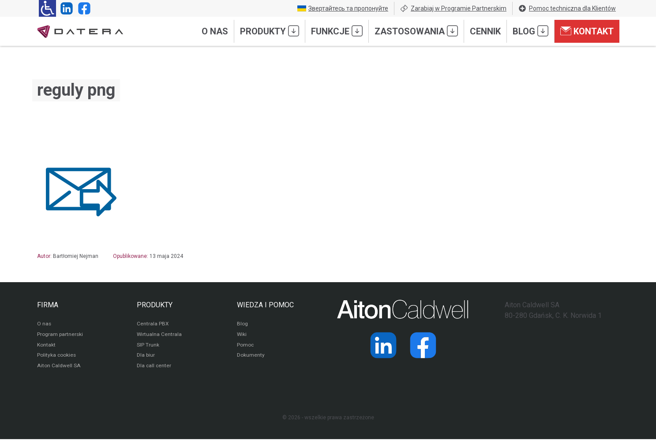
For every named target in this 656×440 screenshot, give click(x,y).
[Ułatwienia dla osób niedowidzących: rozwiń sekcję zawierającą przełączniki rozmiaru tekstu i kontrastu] (47, 8)
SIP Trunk (148, 346)
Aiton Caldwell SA (58, 367)
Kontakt (587, 31)
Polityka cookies (57, 356)
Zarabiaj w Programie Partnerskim (453, 8)
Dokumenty (251, 356)
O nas (215, 31)
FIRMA (47, 305)
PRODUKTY (154, 305)
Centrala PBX (153, 324)
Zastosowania (416, 31)
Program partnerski (60, 335)
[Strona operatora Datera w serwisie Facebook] (82, 8)
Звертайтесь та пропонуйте (342, 8)
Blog (530, 31)
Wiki (242, 335)
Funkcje (337, 31)
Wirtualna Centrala (159, 335)
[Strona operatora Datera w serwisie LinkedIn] (65, 8)
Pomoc (245, 346)
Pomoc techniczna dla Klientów (567, 8)
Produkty (269, 31)
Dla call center (154, 367)
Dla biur (146, 356)
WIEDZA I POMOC (265, 305)
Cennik (485, 31)
